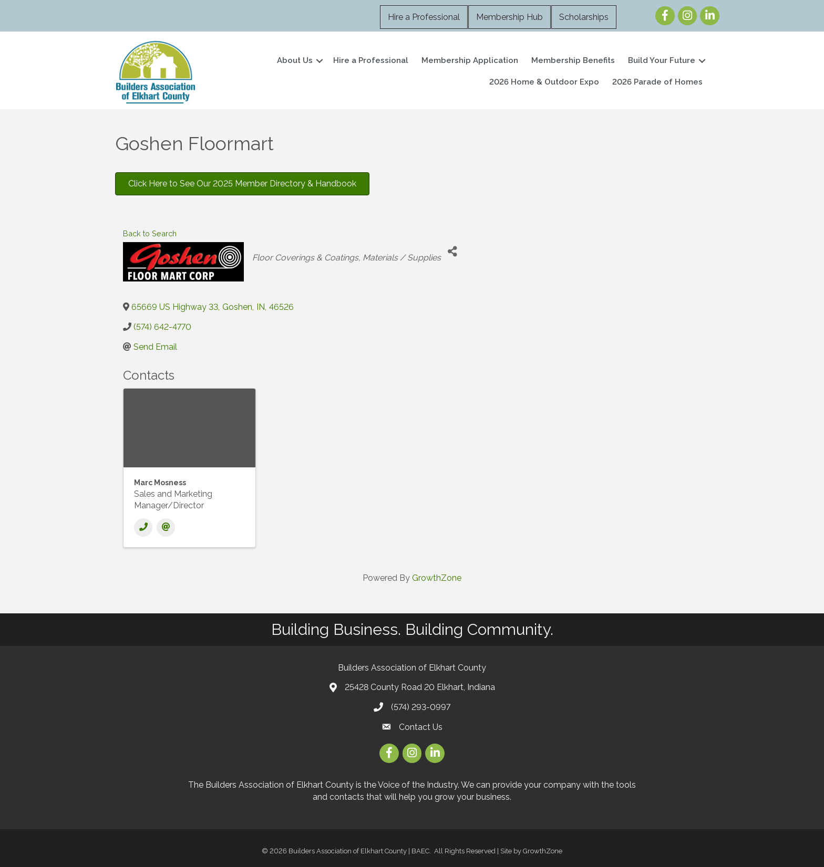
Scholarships (584, 17)
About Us (295, 60)
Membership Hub (509, 17)
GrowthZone (436, 578)
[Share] (453, 251)
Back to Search (150, 233)
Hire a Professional (424, 17)
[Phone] (143, 527)
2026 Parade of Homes (657, 82)
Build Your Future (661, 60)
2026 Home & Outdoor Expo (544, 82)
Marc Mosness (160, 482)
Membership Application (469, 60)
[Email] (166, 527)
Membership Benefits (573, 60)
